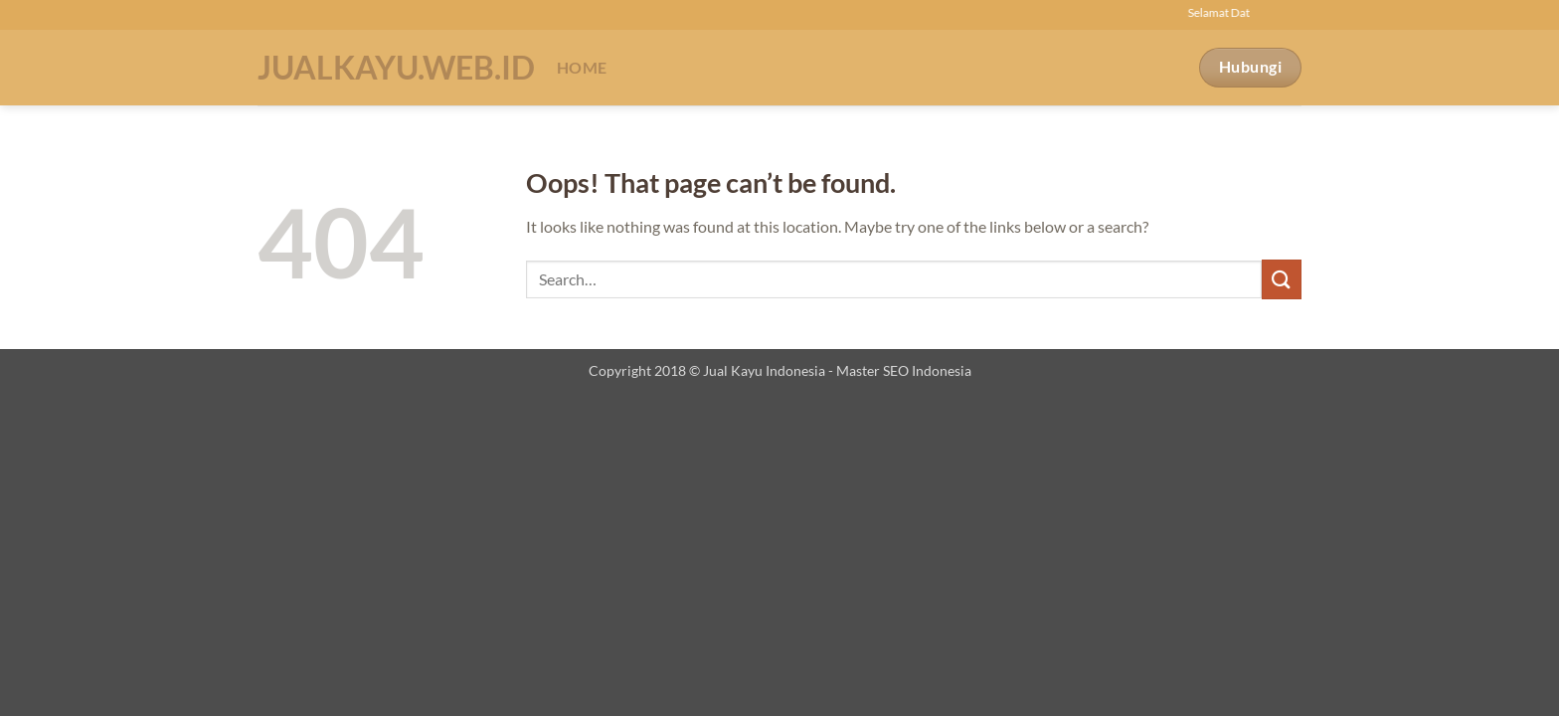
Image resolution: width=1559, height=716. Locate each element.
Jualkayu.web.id (392, 68)
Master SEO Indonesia (903, 370)
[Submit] (1281, 279)
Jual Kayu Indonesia (764, 370)
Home (581, 67)
